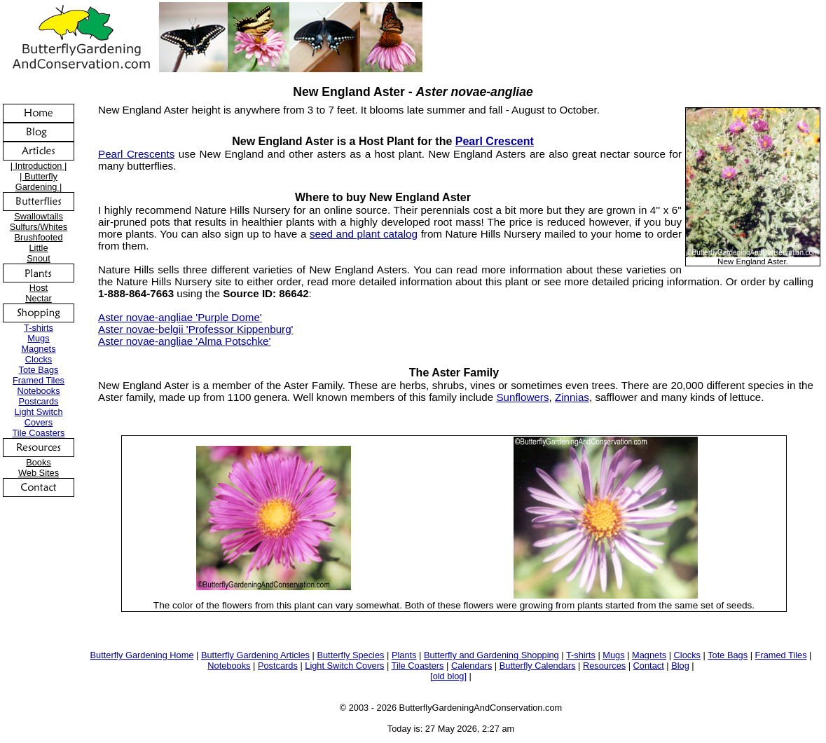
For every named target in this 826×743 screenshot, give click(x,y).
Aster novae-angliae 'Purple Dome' (180, 317)
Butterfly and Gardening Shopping (491, 655)
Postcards (39, 401)
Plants (404, 655)
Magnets (38, 348)
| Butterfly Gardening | (38, 181)
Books (38, 462)
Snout (38, 258)
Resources (604, 665)
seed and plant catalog (364, 234)
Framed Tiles (38, 380)
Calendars (471, 665)
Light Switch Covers (39, 417)
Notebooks (38, 391)
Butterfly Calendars (538, 665)
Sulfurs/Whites (39, 226)
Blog (680, 665)
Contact (648, 665)
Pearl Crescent (494, 141)
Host (38, 287)
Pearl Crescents (136, 154)
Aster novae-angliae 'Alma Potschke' (184, 341)
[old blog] (448, 676)
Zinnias (572, 397)
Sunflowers (522, 397)
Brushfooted (38, 237)
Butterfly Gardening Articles (255, 655)
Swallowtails (38, 216)
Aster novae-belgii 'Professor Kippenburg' (196, 329)
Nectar (38, 298)
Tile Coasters (39, 433)
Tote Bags (39, 369)
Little (38, 248)
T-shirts (38, 327)
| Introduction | (39, 166)
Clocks (38, 359)
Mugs (38, 338)
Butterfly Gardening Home (142, 655)
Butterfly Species (350, 655)
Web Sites (38, 473)
